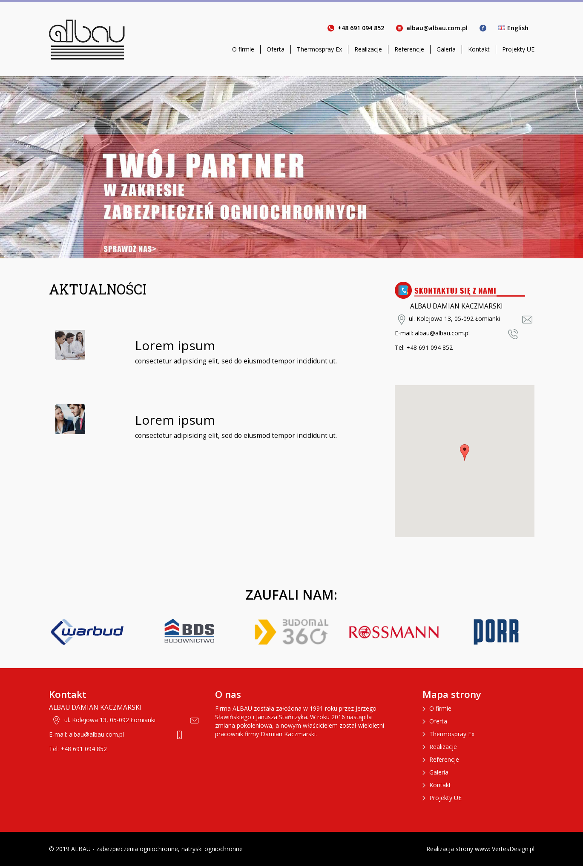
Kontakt (479, 49)
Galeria (446, 49)
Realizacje (368, 49)
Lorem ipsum (175, 345)
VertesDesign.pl (513, 849)
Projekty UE (518, 49)
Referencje (409, 49)
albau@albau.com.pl (437, 28)
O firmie (243, 49)
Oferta (275, 49)
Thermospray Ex (319, 49)
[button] (464, 452)
